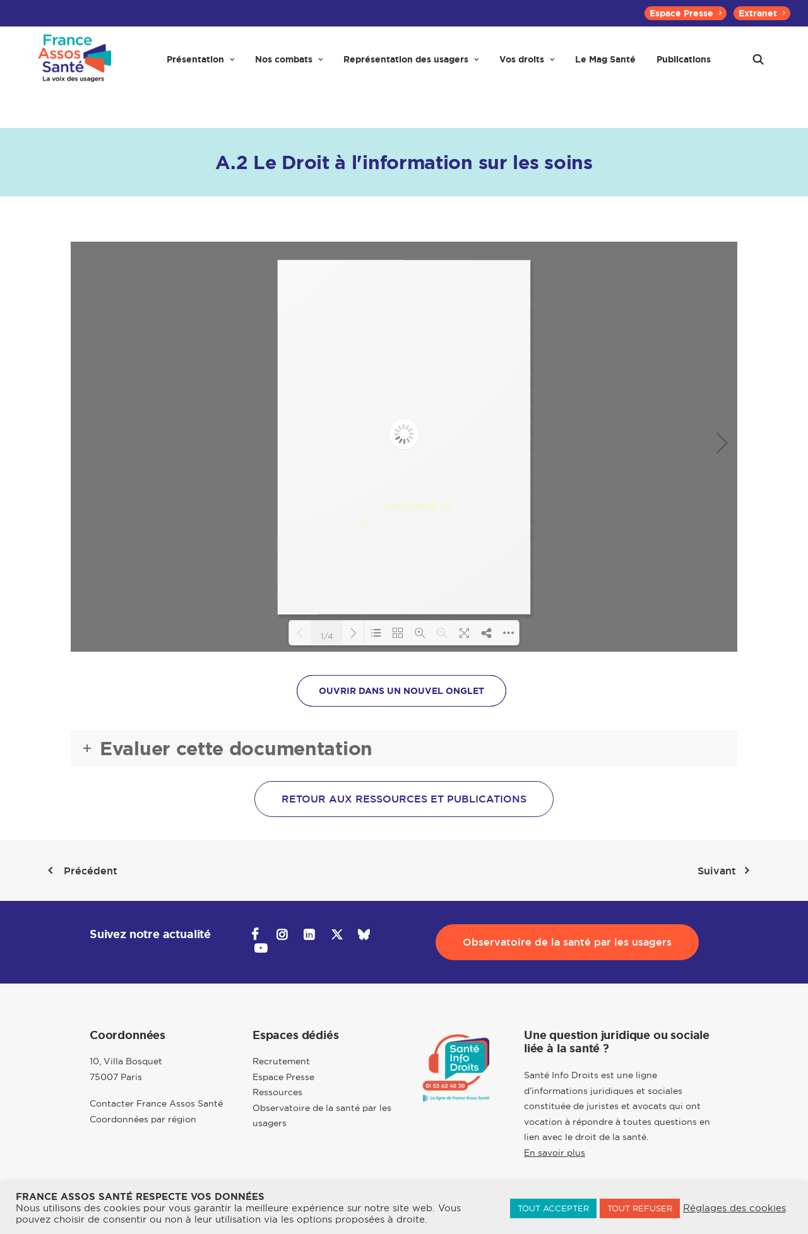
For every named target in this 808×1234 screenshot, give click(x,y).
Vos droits (526, 64)
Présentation (200, 64)
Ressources (277, 1093)
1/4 (327, 635)
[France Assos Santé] (73, 64)
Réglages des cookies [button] (734, 1208)
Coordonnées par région (143, 1119)
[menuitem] (685, 13)
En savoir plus (554, 1153)
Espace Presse (686, 13)
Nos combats (289, 64)
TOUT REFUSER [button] (639, 1208)
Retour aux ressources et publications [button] (404, 799)
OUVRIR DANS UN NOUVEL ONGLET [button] (401, 691)
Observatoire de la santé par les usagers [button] (567, 942)
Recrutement (281, 1062)
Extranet (762, 13)
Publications (683, 64)
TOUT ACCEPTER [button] (553, 1208)
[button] (758, 64)
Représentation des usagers (410, 64)
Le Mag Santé (605, 64)
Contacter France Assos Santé (156, 1104)
